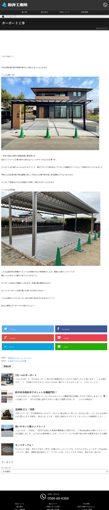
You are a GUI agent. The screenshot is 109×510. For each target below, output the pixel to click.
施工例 (24, 12)
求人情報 (86, 504)
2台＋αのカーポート (26, 375)
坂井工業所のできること (86, 507)
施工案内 (44, 12)
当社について (64, 12)
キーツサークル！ (24, 445)
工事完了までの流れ (53, 507)
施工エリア (53, 504)
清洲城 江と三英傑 (24, 409)
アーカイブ (6, 467)
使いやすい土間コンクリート (30, 426)
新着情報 (84, 12)
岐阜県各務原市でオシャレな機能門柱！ (36, 392)
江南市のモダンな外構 (17, 361)
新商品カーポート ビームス (19, 357)
